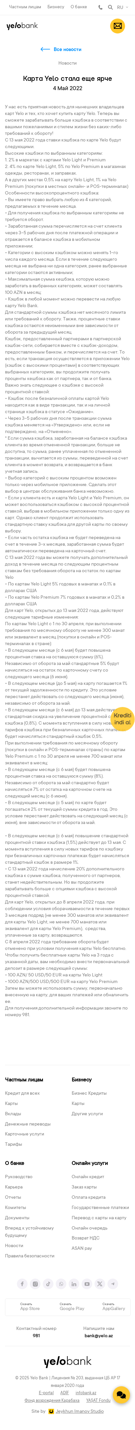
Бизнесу (55, 7)
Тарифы (13, 1144)
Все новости (67, 50)
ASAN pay (82, 1248)
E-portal (46, 1393)
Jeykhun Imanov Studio (80, 1411)
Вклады (13, 1114)
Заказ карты (84, 1187)
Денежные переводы (28, 1124)
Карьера (14, 1187)
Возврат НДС (86, 1238)
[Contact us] (121, 1394)
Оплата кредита (88, 1197)
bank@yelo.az (99, 1336)
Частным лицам (25, 7)
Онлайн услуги (90, 1164)
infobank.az (86, 1393)
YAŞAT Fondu (98, 1401)
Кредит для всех (22, 1093)
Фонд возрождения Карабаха (52, 1401)
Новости (14, 1246)
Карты (11, 1104)
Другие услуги (87, 1114)
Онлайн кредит (88, 1177)
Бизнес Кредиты (89, 1093)
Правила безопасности (29, 1256)
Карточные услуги (24, 1134)
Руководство (19, 1177)
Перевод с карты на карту (99, 1218)
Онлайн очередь (89, 1228)
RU (120, 8)
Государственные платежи (100, 1208)
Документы (17, 1218)
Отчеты (13, 1197)
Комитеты (15, 1208)
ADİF (64, 1393)
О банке (79, 7)
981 (100, 7)
